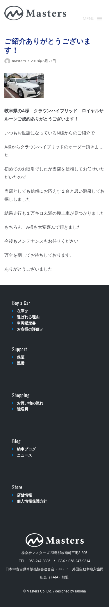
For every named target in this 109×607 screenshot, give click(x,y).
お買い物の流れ (30, 403)
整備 (20, 363)
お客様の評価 (30, 329)
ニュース (24, 455)
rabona (80, 591)
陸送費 (22, 409)
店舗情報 (24, 495)
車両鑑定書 (26, 323)
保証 (20, 357)
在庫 (22, 311)
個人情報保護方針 (32, 501)
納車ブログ (26, 449)
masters (19, 60)
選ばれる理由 (28, 317)
